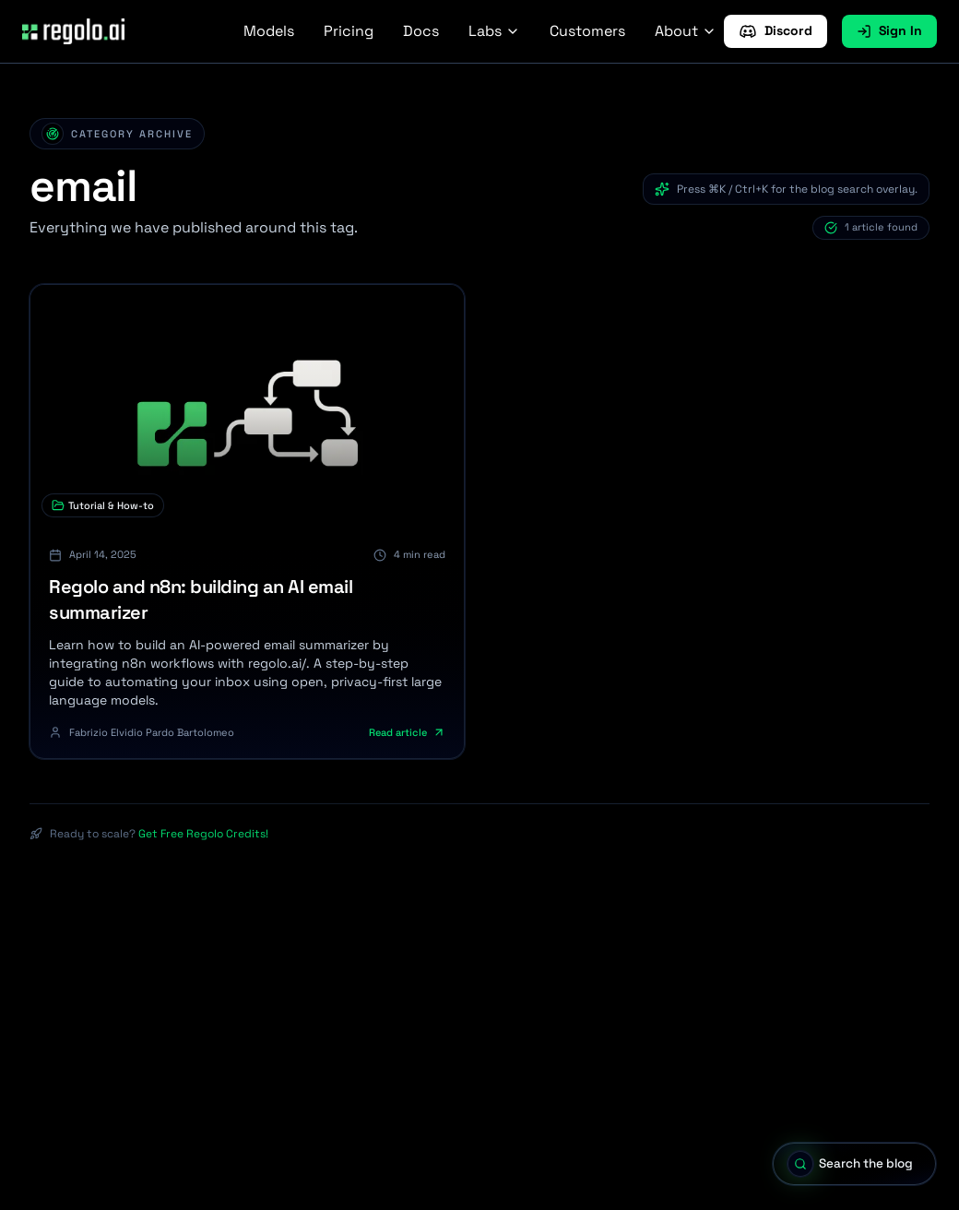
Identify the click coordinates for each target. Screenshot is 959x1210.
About (685, 31)
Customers (587, 31)
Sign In (889, 30)
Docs (421, 31)
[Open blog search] (848, 1163)
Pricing (348, 31)
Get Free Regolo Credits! (203, 833)
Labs (494, 31)
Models (268, 31)
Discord (775, 31)
